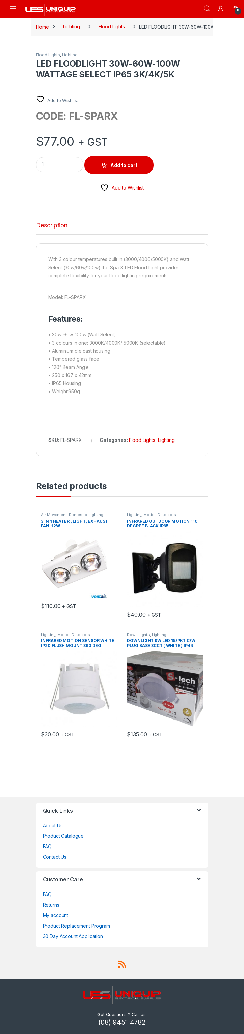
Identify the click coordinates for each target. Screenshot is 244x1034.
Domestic (78, 514)
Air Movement (53, 514)
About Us (53, 825)
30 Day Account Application (73, 936)
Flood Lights (112, 26)
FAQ (47, 846)
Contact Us (55, 857)
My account (56, 915)
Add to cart (123, 165)
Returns (51, 905)
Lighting (71, 26)
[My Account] (221, 8)
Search (207, 8)
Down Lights (138, 634)
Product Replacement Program (76, 926)
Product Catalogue (63, 836)
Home (42, 26)
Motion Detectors (159, 514)
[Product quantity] (59, 164)
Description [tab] (51, 225)
